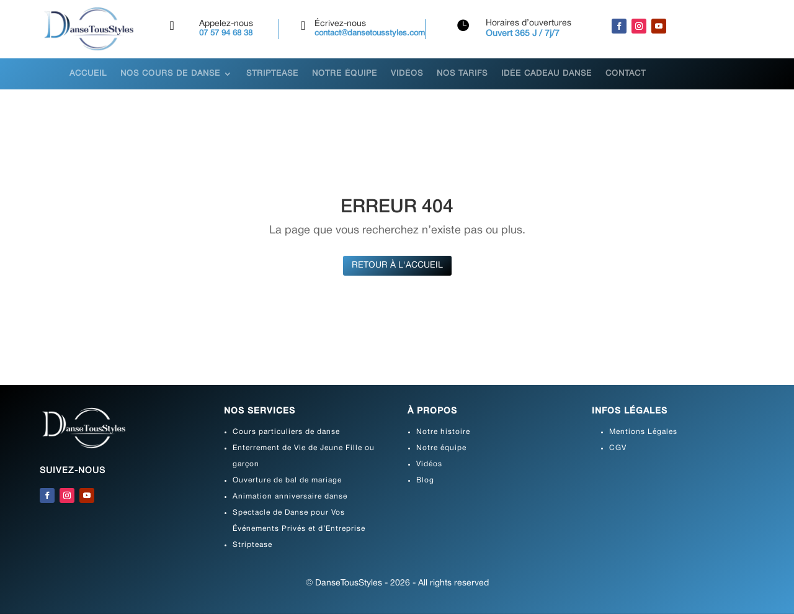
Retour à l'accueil (397, 265)
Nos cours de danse (170, 74)
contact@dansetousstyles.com (369, 33)
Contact (625, 74)
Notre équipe (344, 74)
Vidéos (407, 74)
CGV (618, 448)
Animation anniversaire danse (290, 496)
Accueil (88, 74)
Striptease (272, 74)
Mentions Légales (643, 431)
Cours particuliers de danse (286, 431)
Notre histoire (443, 431)
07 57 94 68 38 (225, 33)
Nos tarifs (462, 74)
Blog (425, 480)
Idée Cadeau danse (546, 74)
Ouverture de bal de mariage (287, 480)
